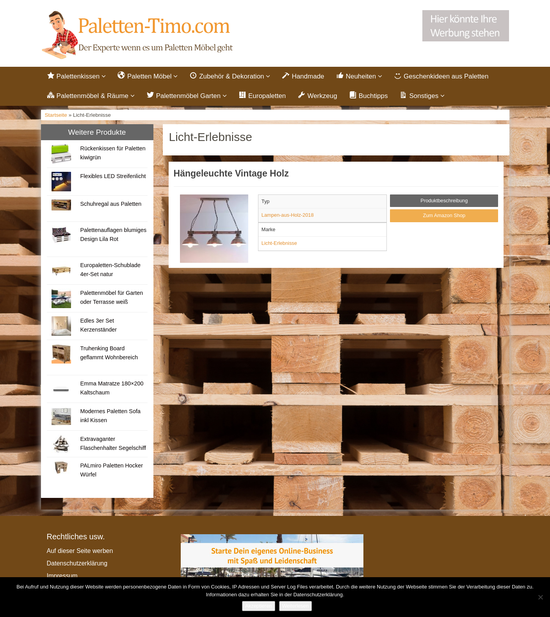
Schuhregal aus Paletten (110, 204)
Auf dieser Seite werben (80, 550)
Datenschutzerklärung (77, 563)
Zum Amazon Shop (444, 215)
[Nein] (540, 597)
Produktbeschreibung (444, 200)
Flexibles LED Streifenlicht (113, 176)
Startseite (56, 115)
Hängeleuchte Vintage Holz (231, 173)
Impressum (62, 575)
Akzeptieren (258, 606)
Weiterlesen (295, 606)
